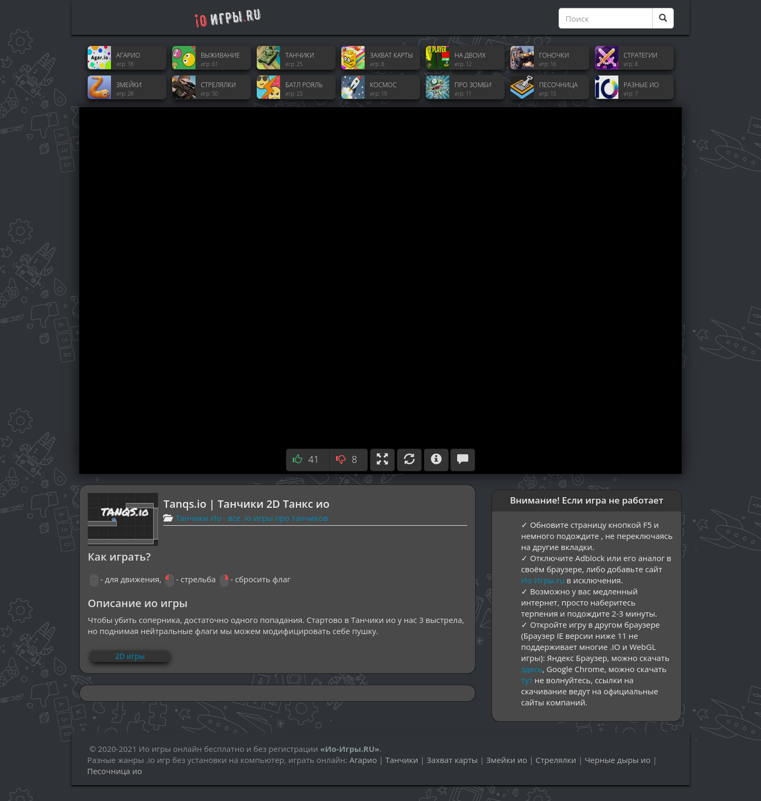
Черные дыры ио (617, 760)
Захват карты (452, 760)
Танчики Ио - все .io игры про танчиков (251, 518)
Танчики (401, 760)
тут (527, 680)
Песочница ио (114, 771)
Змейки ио (506, 760)
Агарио (363, 760)
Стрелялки (556, 760)
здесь (531, 669)
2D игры (130, 656)
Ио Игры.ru (542, 580)
